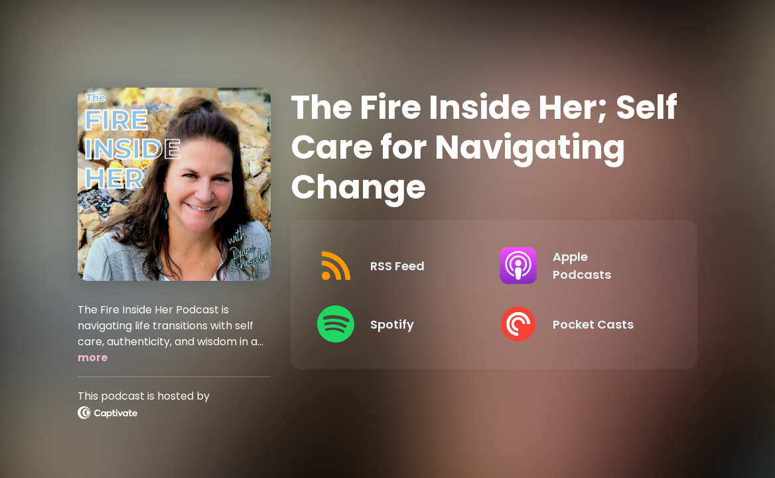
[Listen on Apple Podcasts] (580, 265)
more (92, 357)
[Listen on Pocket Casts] (580, 324)
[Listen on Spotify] (397, 324)
